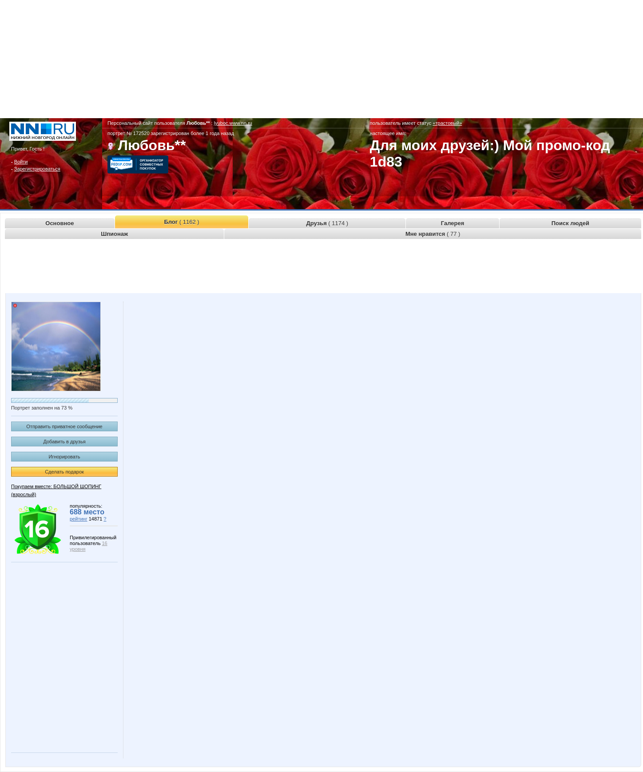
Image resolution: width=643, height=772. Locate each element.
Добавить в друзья (64, 441)
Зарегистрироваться (37, 168)
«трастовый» (447, 123)
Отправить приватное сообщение (64, 426)
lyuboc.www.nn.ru (233, 123)
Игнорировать (64, 456)
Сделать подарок (64, 471)
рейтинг (78, 518)
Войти (21, 161)
